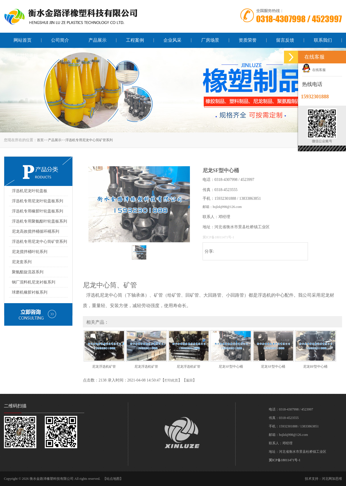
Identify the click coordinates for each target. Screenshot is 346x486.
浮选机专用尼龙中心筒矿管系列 (89, 140)
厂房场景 (210, 40)
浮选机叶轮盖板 (22, 55)
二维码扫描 (15, 405)
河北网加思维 (332, 479)
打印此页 (171, 380)
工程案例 (135, 40)
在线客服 (314, 70)
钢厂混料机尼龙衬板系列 (33, 282)
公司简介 (60, 40)
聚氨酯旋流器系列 (27, 272)
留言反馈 (285, 40)
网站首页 (23, 40)
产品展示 (97, 40)
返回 (189, 380)
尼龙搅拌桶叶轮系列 (29, 252)
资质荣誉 (248, 40)
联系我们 (323, 40)
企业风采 (172, 40)
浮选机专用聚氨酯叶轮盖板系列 (39, 221)
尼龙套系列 (22, 262)
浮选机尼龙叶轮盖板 (29, 191)
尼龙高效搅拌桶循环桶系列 (35, 231)
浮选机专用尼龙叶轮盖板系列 (37, 201)
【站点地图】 (113, 479)
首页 (40, 140)
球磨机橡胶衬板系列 (29, 292)
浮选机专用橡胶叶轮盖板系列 (37, 211)
